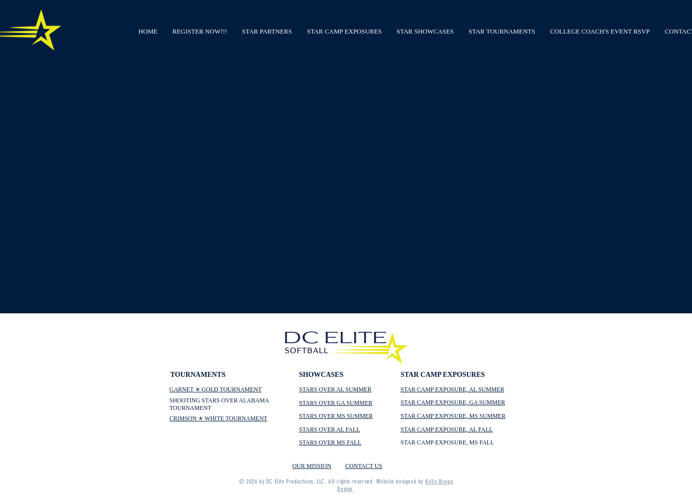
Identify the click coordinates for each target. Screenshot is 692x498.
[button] (200, 31)
